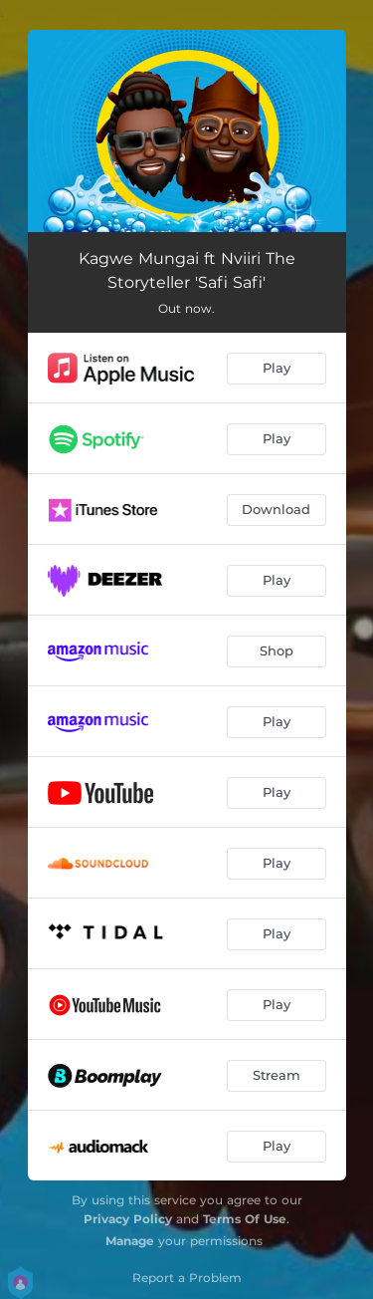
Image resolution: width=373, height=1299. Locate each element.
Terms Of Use (244, 1218)
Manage (129, 1240)
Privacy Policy (128, 1218)
